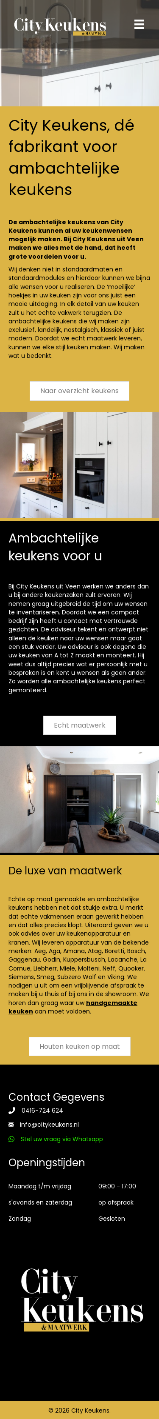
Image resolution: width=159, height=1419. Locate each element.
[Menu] (139, 24)
